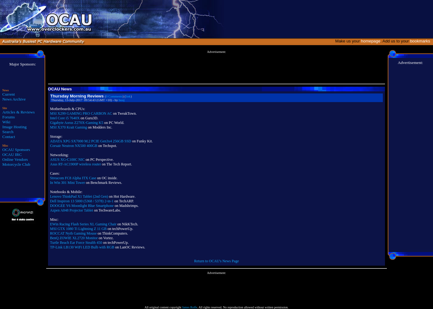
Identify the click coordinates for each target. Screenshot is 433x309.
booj (122, 100)
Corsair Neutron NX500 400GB (74, 146)
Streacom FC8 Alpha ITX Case (73, 178)
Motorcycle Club (16, 164)
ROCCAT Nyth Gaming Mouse (73, 233)
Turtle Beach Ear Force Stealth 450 (76, 242)
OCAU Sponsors (16, 149)
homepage (370, 41)
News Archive (14, 99)
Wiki (6, 122)
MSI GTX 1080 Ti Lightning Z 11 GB (78, 229)
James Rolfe (189, 307)
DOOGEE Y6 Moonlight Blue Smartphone (82, 206)
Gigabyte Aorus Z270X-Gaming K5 (76, 123)
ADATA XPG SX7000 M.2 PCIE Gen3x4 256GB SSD (90, 141)
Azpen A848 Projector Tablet (71, 210)
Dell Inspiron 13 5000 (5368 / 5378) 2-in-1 (82, 201)
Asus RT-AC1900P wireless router (75, 164)
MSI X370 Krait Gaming (68, 127)
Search (8, 131)
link (128, 96)
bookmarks (421, 41)
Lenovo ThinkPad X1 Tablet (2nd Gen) (79, 196)
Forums (8, 117)
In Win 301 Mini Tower (67, 182)
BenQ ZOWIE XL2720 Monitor (74, 238)
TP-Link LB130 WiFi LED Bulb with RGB (82, 247)
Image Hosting (14, 127)
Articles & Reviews (18, 112)
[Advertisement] (216, 67)
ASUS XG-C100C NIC (67, 159)
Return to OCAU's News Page (216, 261)
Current (8, 94)
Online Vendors (15, 159)
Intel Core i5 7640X (65, 118)
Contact (8, 136)
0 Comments (114, 96)
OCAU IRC (12, 154)
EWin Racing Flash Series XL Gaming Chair (83, 224)
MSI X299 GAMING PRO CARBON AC (81, 113)
